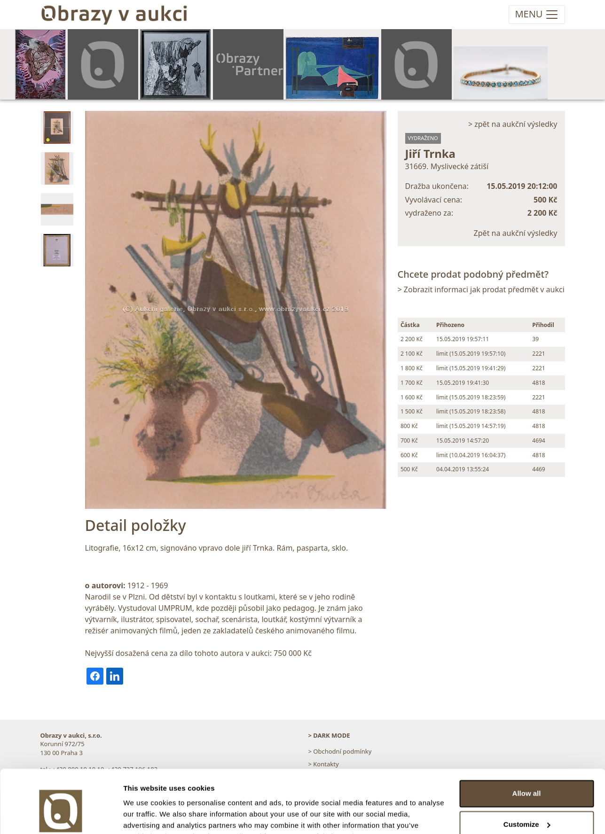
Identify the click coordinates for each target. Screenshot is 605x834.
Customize (526, 777)
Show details (145, 815)
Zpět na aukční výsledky (516, 233)
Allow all (526, 746)
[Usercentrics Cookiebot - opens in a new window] (61, 816)
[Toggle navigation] (537, 14)
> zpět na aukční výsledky (513, 124)
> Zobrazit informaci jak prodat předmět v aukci (481, 289)
